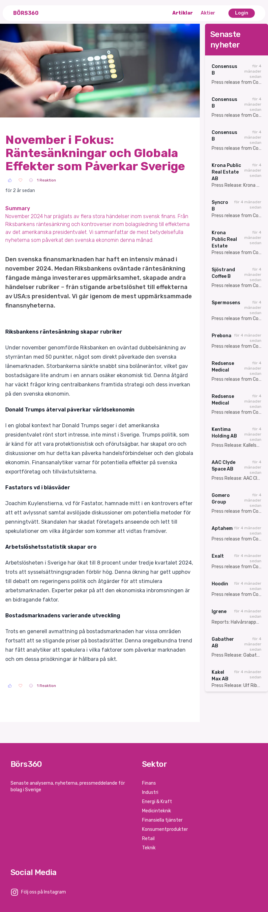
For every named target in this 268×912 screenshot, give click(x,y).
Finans (149, 783)
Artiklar (182, 13)
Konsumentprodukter (165, 829)
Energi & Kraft (157, 801)
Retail (148, 838)
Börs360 (26, 13)
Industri (150, 792)
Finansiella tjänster (162, 820)
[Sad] (31, 180)
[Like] (10, 180)
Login (241, 13)
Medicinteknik (156, 811)
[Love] (20, 180)
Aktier (208, 13)
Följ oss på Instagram (43, 892)
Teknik (149, 848)
